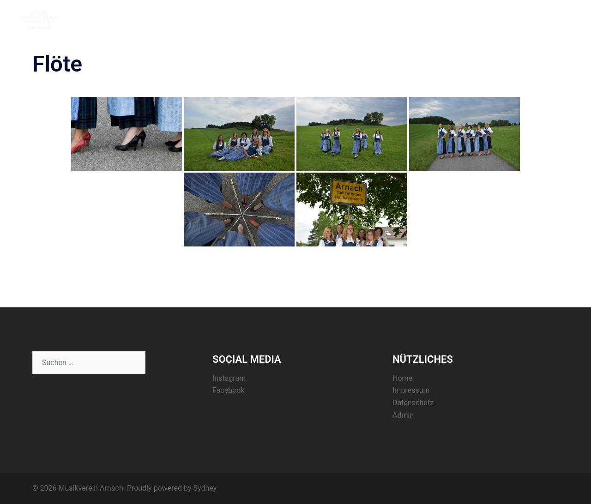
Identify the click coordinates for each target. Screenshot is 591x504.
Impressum (411, 390)
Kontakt (541, 18)
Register (505, 18)
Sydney (205, 488)
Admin (403, 415)
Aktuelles (429, 18)
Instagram (229, 378)
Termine (468, 18)
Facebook (228, 390)
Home (395, 18)
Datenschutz (413, 402)
